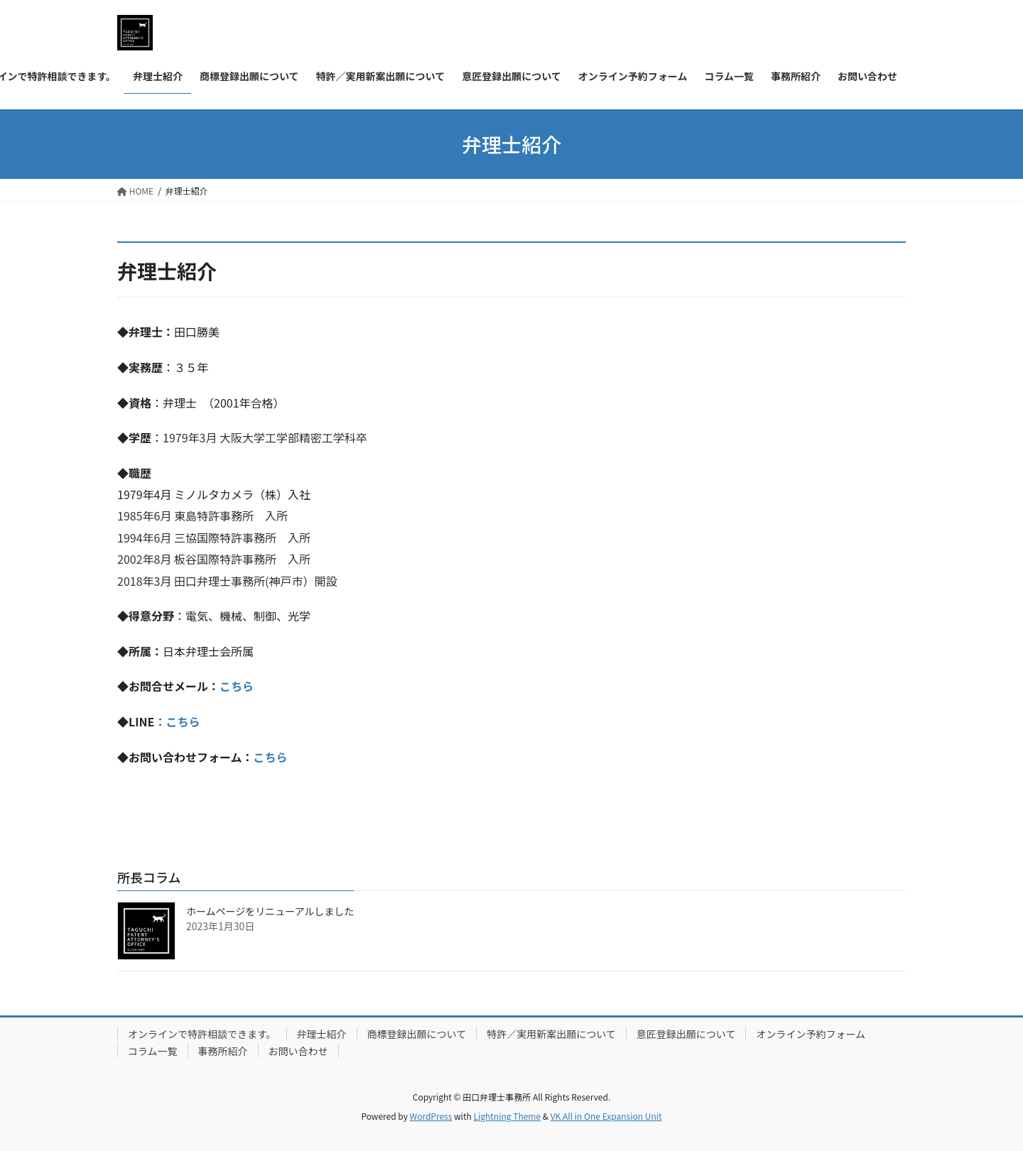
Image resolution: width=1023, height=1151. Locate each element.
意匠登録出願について (686, 1034)
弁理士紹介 (322, 1034)
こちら (237, 685)
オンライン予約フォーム (810, 1034)
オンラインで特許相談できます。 (202, 1034)
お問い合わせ (298, 1051)
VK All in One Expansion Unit (606, 1116)
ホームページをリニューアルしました (270, 911)
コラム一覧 (153, 1051)
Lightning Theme (507, 1116)
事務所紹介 (223, 1051)
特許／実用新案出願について (551, 1034)
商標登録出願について (417, 1034)
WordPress (431, 1116)
